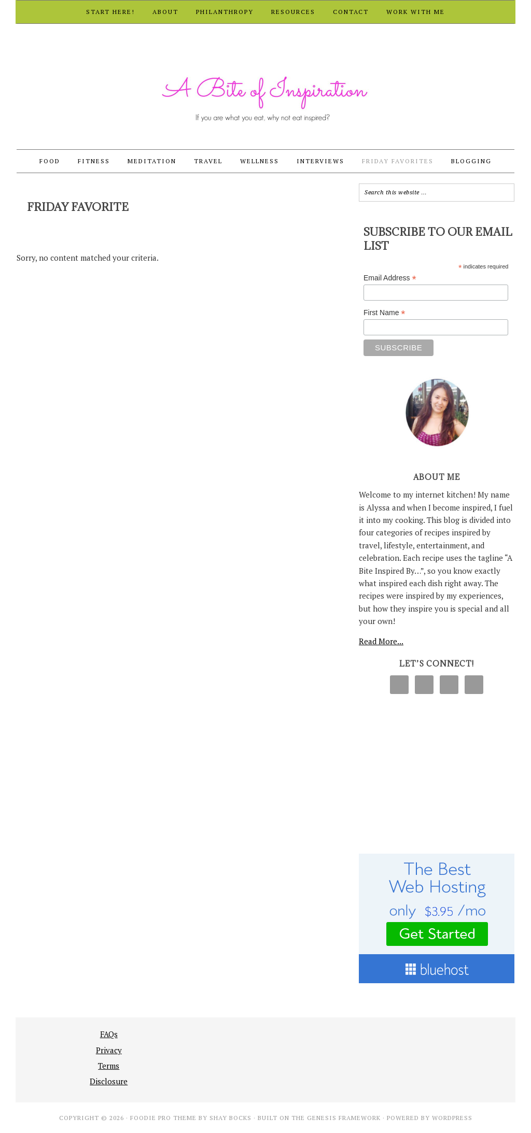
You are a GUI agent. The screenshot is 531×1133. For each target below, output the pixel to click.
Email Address (390, 278)
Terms (108, 1065)
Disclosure (109, 1081)
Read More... (381, 641)
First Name (385, 313)
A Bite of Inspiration (265, 87)
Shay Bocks (230, 1118)
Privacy (109, 1050)
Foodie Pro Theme (163, 1118)
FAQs (109, 1034)
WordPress (452, 1118)
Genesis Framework (344, 1118)
